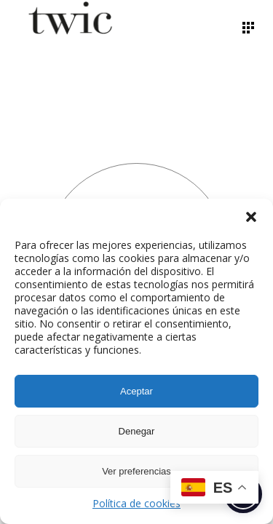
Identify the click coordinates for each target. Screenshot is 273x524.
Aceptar (136, 391)
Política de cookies (136, 503)
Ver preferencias (136, 471)
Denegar (137, 431)
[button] (251, 217)
